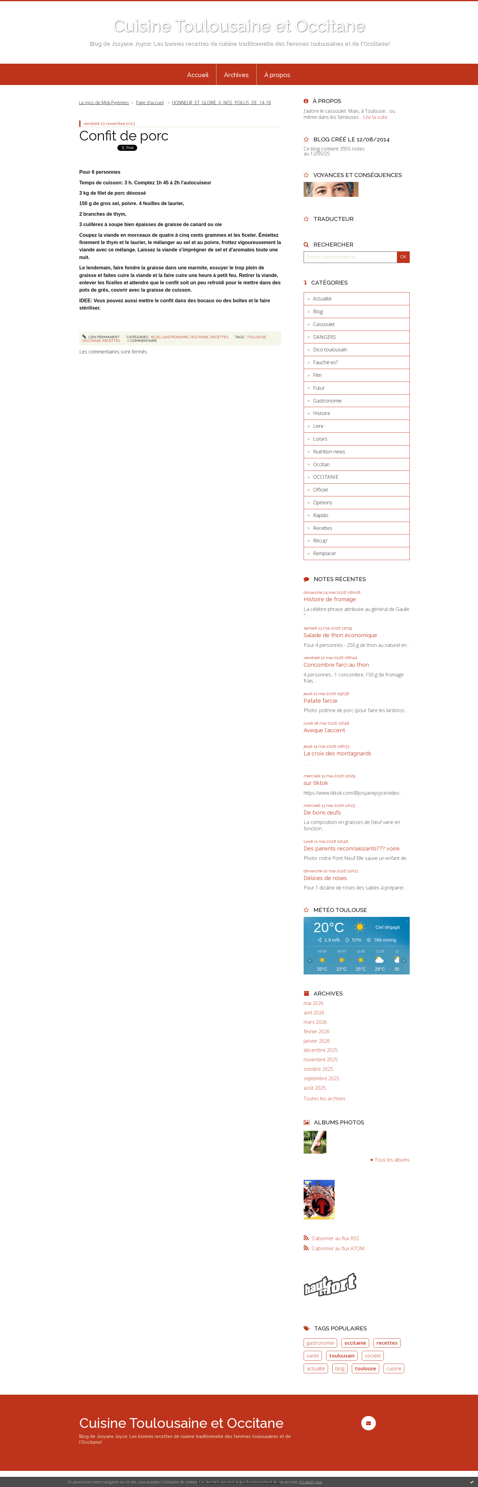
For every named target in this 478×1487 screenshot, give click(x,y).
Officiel (320, 489)
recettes (111, 341)
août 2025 (315, 1088)
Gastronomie (175, 337)
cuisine (394, 1368)
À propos (277, 75)
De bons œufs (322, 812)
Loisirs (320, 438)
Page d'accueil (150, 102)
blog (339, 1368)
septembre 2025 (321, 1078)
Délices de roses (325, 878)
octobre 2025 (318, 1069)
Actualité (322, 298)
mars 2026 (315, 1022)
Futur (319, 388)
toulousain (342, 1355)
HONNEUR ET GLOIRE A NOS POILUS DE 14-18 (221, 102)
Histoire (321, 413)
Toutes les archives (324, 1098)
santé (313, 1355)
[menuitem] (198, 74)
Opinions (322, 502)
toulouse (256, 337)
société (373, 1355)
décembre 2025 (321, 1050)
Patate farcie (320, 700)
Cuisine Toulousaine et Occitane (239, 26)
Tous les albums (392, 1159)
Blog (156, 337)
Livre (318, 426)
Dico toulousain (330, 349)
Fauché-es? (325, 362)
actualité (316, 1368)
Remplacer (324, 553)
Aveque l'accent (324, 730)
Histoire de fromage (330, 599)
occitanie (91, 341)
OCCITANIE (199, 337)
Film (317, 375)
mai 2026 (313, 1003)
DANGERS (324, 337)
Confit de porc (124, 136)
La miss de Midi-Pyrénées (104, 102)
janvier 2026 (317, 1041)
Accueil (198, 75)
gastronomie (320, 1343)
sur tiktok (316, 783)
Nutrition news (329, 451)
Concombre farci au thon (336, 665)
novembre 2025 (321, 1059)
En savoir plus (311, 1482)
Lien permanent (101, 337)
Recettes (219, 337)
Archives (236, 75)
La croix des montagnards (337, 753)
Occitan (321, 464)
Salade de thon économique (340, 635)
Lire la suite (375, 117)
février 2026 (317, 1031)
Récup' (320, 540)
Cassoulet (324, 324)
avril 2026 (314, 1013)
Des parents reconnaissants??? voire (352, 848)
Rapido (320, 515)
